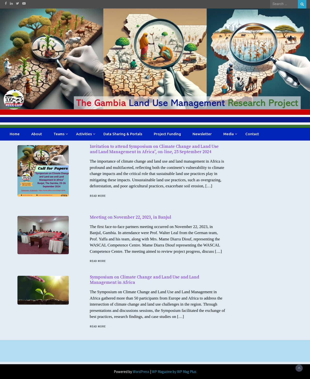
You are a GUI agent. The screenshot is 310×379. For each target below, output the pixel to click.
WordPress (141, 371)
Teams (59, 134)
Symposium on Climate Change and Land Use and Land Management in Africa (144, 279)
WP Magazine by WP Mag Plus (174, 371)
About (36, 134)
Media (228, 134)
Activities (84, 134)
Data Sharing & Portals (122, 134)
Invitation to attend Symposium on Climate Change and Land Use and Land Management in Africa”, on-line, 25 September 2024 (154, 149)
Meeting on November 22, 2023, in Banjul (130, 217)
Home (15, 134)
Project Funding (167, 134)
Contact (252, 134)
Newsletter (202, 134)
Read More (98, 195)
